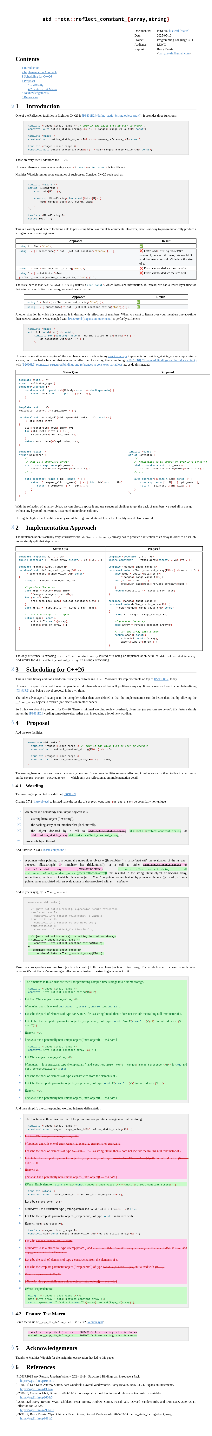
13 (20, 1097)
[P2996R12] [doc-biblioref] (161, 678)
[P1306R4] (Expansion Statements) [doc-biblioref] (90, 318)
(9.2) (19, 824)
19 (20, 1288)
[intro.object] (41, 801)
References (30, 97)
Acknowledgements (35, 92)
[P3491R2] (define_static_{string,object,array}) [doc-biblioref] (111, 115)
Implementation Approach (39, 72)
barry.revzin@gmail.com (174, 53)
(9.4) (19, 840)
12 (20, 1089)
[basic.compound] (54, 849)
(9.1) (19, 818)
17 (20, 1273)
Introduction (30, 67)
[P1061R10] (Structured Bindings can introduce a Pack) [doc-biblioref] (161, 360)
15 (20, 1259)
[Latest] (174, 30)
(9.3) (19, 830)
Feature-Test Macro (42, 89)
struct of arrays (117, 356)
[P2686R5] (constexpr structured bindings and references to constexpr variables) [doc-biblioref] (72, 364)
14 (20, 1247)
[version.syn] (95, 1321)
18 (20, 1280)
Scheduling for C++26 (37, 76)
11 (20, 1082)
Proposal (28, 80)
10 (20, 1075)
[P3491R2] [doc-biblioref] (22, 690)
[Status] (184, 30)
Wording (35, 84)
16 (20, 1266)
